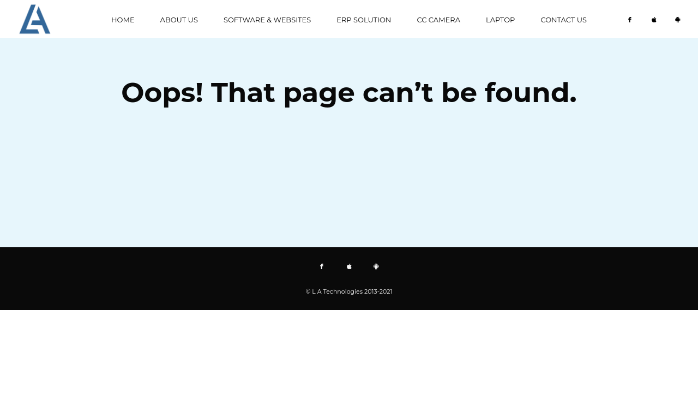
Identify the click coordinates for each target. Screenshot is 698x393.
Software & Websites (267, 19)
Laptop (500, 19)
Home (123, 19)
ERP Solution (363, 19)
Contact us (563, 19)
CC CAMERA (438, 19)
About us (179, 19)
